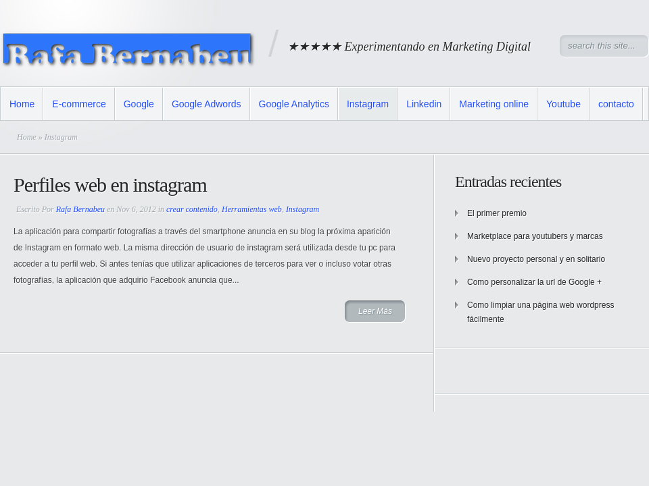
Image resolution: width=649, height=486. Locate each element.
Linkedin (423, 104)
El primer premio (497, 213)
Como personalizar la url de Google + (534, 282)
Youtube (563, 104)
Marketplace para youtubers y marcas (535, 236)
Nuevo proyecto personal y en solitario (536, 259)
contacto (616, 104)
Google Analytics (294, 104)
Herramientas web (252, 209)
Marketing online (494, 104)
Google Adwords (206, 104)
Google (139, 104)
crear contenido (192, 209)
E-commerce (78, 104)
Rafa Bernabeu (80, 209)
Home (21, 104)
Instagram (368, 104)
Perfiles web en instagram (110, 184)
